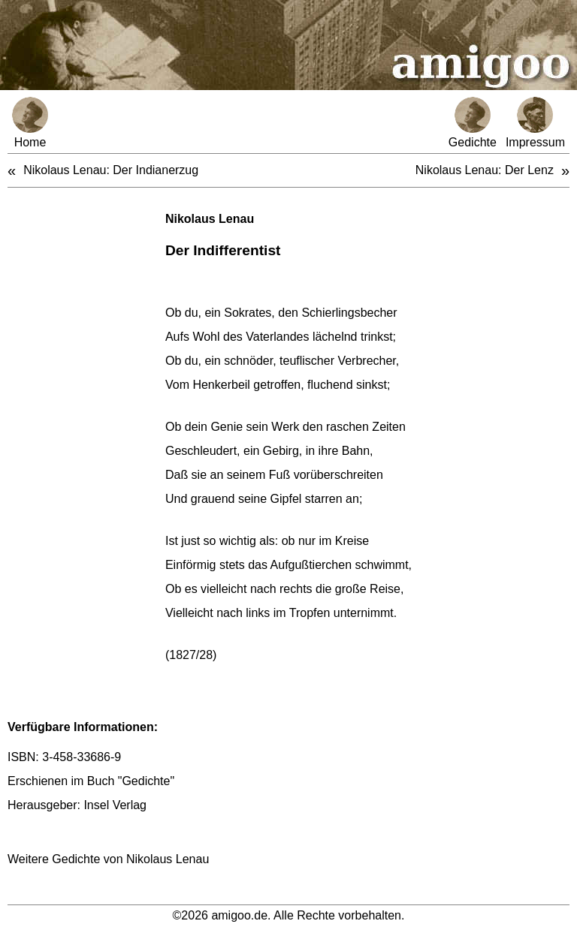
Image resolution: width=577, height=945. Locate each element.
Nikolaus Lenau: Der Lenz (484, 170)
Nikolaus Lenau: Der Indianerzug (110, 170)
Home (30, 123)
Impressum (535, 123)
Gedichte (473, 123)
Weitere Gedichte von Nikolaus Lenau (108, 859)
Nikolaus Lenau (209, 218)
